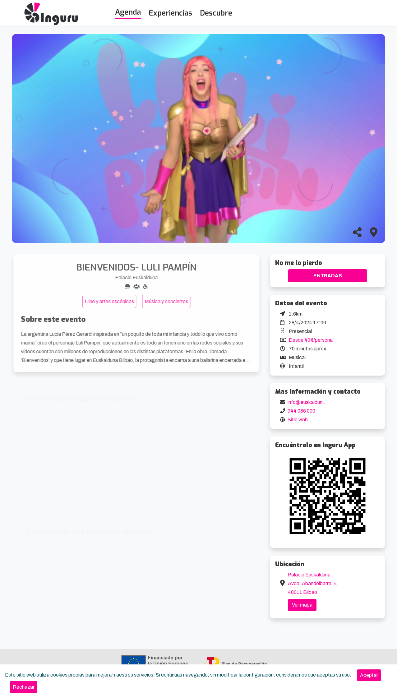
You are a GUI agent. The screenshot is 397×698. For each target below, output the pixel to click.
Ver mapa (302, 605)
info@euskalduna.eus (311, 402)
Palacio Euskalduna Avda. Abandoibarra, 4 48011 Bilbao (312, 583)
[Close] (369, 675)
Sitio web (298, 419)
